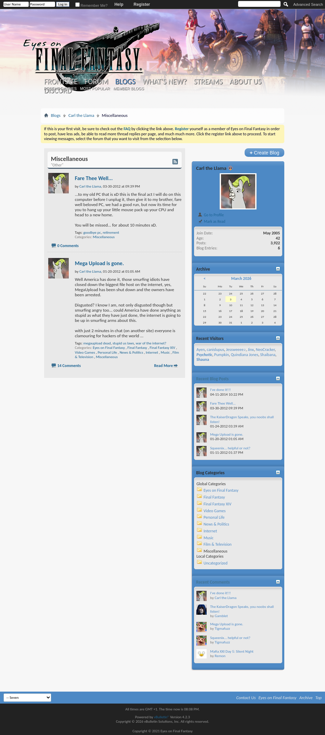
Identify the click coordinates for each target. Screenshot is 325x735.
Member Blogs (128, 88)
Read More (163, 365)
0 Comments (67, 245)
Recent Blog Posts (212, 378)
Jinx (251, 349)
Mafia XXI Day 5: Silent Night (232, 651)
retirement (111, 232)
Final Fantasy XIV (162, 347)
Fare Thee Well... (94, 178)
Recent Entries (60, 88)
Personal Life (107, 352)
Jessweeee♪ (236, 349)
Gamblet (221, 616)
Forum (96, 81)
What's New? (164, 81)
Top (318, 697)
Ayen (200, 349)
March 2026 (241, 278)
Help (118, 4)
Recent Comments (213, 582)
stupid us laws (123, 343)
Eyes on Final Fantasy (109, 347)
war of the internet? (151, 343)
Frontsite (61, 81)
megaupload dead (96, 343)
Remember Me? (91, 5)
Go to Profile (210, 215)
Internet (152, 352)
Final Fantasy (137, 347)
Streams (208, 81)
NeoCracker (265, 349)
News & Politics (131, 352)
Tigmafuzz (222, 628)
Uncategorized (216, 563)
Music (165, 352)
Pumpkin (221, 354)
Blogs (125, 81)
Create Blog (265, 152)
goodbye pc (92, 232)
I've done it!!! (220, 389)
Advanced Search (308, 4)
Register (141, 4)
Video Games (85, 352)
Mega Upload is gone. (99, 263)
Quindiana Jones (244, 354)
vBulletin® (161, 717)
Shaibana (267, 354)
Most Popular (95, 88)
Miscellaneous (104, 237)
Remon (219, 656)
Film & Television (218, 544)
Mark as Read (211, 221)
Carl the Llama (81, 115)
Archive (306, 697)
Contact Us (246, 697)
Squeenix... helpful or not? (230, 448)
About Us (245, 81)
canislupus (215, 349)
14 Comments (69, 365)
